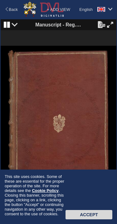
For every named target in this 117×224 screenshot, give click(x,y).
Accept (89, 214)
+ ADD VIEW (58, 9)
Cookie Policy (45, 190)
